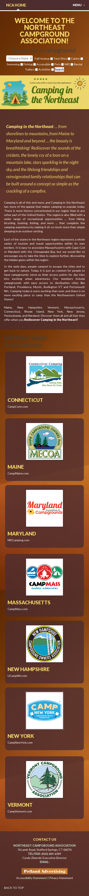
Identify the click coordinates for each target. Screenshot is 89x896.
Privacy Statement (61, 878)
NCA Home (16, 5)
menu (79, 5)
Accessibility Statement (31, 878)
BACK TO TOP (14, 887)
